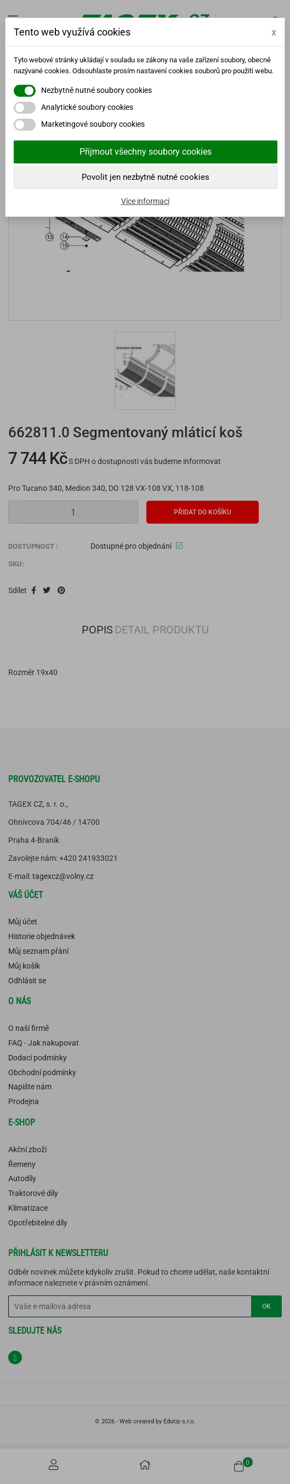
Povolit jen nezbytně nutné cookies (145, 177)
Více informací (145, 201)
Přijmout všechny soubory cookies (145, 151)
